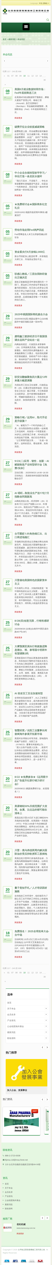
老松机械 (21, 1224)
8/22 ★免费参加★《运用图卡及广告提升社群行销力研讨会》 (31, 780)
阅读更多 (18, 118)
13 (36, 76)
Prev (47, 1047)
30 (45, 80)
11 (28, 76)
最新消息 (12, 39)
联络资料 (11, 1038)
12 (32, 76)
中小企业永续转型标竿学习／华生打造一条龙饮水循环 (31, 174)
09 (20, 76)
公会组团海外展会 (15, 1026)
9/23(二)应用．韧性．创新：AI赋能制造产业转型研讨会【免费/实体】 (32, 464)
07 (12, 76)
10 (24, 76)
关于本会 (11, 1008)
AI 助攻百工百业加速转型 (29, 693)
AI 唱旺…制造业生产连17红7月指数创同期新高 (32, 494)
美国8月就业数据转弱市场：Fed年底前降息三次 (30, 91)
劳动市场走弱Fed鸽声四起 (29, 229)
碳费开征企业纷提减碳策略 (30, 126)
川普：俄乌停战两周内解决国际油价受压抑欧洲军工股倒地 (31, 852)
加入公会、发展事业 (17, 1090)
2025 (7, 98)
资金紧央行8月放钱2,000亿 (30, 251)
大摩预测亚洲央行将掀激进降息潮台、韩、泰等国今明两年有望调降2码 (31, 650)
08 (16, 76)
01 (8, 76)
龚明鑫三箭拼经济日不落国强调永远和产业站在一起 (31, 338)
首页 (4, 39)
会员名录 (11, 1014)
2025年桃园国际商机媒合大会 (31, 314)
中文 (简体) (43, 3)
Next (42, 1047)
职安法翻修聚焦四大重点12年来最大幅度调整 (31, 378)
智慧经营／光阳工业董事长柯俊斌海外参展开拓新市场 (31, 732)
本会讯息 (21, 39)
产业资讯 (11, 1020)
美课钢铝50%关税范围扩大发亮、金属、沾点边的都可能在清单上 (31, 809)
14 (41, 76)
